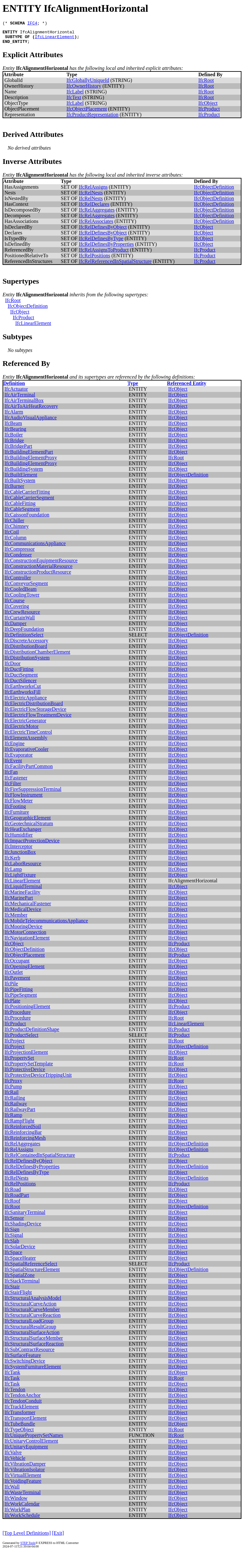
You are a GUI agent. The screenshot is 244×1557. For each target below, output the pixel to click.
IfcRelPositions (94, 259)
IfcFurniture (16, 816)
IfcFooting (15, 810)
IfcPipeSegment (20, 998)
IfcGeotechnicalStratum (28, 827)
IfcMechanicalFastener (27, 907)
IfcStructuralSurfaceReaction (34, 1347)
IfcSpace (13, 1256)
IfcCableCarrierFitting (27, 495)
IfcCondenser (18, 558)
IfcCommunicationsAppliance (35, 547)
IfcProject (14, 1044)
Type (132, 387)
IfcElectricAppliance (25, 701)
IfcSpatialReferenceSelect (30, 1267)
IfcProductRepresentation (92, 118)
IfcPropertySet (19, 1061)
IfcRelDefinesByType (101, 242)
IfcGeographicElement (27, 821)
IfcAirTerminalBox (24, 404)
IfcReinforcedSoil (22, 1130)
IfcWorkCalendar (22, 1507)
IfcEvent (13, 764)
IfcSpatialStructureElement (32, 1273)
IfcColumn (15, 541)
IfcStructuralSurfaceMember (33, 1342)
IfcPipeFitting (18, 993)
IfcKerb (12, 861)
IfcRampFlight (19, 1124)
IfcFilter (12, 787)
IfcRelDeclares (94, 208)
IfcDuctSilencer (20, 684)
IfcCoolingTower (21, 598)
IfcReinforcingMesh (25, 1141)
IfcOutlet (13, 976)
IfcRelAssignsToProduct (104, 253)
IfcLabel (75, 95)
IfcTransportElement (25, 1422)
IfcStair (12, 1290)
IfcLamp (13, 873)
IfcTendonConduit (23, 1404)
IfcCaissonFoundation (26, 518)
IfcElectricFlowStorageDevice (35, 713)
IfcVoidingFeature (22, 1484)
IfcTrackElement (21, 1410)
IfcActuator (16, 392)
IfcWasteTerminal (22, 1496)
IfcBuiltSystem (19, 484)
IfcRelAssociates (96, 225)
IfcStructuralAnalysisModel (32, 1301)
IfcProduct (209, 112)
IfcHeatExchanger (22, 833)
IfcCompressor (19, 553)
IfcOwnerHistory (83, 89)
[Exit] (58, 1537)
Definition (14, 387)
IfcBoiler (13, 438)
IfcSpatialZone (19, 1279)
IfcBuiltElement (20, 478)
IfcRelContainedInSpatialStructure (39, 1159)
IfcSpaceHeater (20, 1261)
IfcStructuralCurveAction (30, 1307)
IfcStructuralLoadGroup (29, 1324)
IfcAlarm (13, 415)
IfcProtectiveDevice (24, 1073)
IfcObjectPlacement (86, 112)
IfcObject (207, 107)
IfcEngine (14, 747)
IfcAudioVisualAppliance (30, 421)
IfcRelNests (91, 196)
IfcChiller (14, 524)
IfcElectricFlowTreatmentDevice (37, 718)
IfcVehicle (14, 1462)
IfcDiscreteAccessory (26, 644)
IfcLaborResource (22, 867)
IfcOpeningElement (24, 970)
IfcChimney (16, 530)
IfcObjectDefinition (214, 190)
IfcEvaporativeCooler (26, 753)
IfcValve (13, 1456)
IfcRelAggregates (97, 213)
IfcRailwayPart (19, 1113)
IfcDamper (15, 627)
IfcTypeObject (19, 1433)
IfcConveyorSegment (26, 587)
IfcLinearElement (54, 39)
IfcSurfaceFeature (22, 1359)
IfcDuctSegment (21, 678)
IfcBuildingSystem (23, 472)
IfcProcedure (17, 1016)
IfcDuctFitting (19, 673)
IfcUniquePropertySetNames (33, 1439)
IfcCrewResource (22, 615)
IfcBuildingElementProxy (30, 461)
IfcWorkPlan (17, 1513)
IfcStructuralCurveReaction (32, 1319)
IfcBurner (14, 490)
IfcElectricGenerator (25, 724)
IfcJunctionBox (20, 856)
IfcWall (12, 1490)
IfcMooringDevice (23, 930)
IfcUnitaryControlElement (31, 1444)
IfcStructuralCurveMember (32, 1313)
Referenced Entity (186, 387)
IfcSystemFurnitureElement (32, 1370)
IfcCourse (14, 604)
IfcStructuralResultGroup (30, 1330)
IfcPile (11, 987)
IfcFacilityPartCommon (28, 770)
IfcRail (11, 1096)
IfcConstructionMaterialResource (38, 570)
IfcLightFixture (20, 878)
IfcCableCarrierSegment (29, 501)
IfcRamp (13, 1119)
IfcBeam (13, 427)
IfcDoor (12, 667)
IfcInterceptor (18, 850)
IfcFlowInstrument (23, 798)
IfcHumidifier (18, 838)
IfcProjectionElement (26, 1056)
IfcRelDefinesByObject (103, 230)
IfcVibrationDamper (25, 1467)
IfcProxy (13, 1084)
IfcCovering (16, 610)
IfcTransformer (19, 1416)
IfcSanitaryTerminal (24, 1216)
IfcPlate (12, 1004)
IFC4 (32, 24)
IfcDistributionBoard (25, 650)
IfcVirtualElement (22, 1479)
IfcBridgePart (18, 450)
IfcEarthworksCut (22, 690)
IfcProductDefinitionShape (31, 1033)
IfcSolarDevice (19, 1250)
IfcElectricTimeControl (28, 735)
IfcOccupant (17, 964)
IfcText (73, 101)
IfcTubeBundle (19, 1427)
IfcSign (11, 1233)
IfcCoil (11, 535)
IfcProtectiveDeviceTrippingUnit (38, 1079)
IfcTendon (14, 1393)
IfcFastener (15, 781)
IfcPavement (17, 981)
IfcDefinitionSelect (24, 638)
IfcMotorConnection (25, 936)
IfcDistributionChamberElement (37, 655)
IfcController (17, 581)
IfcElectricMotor (21, 730)
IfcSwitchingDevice (24, 1364)
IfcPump (13, 1090)
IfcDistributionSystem (27, 661)
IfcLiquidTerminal (23, 890)
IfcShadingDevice (22, 1227)
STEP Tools (27, 1546)
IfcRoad (12, 1193)
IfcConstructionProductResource (37, 575)
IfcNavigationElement (27, 941)
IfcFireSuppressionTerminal (32, 793)
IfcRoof (12, 1204)
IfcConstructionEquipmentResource (41, 564)
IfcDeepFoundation (24, 633)
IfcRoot (206, 84)
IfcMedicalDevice (22, 913)
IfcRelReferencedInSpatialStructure (115, 265)
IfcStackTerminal (22, 1284)
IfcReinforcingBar (23, 1136)
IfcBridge (14, 444)
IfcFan (11, 775)
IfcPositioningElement (27, 1010)
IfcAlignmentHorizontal (47, 34)
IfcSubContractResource (29, 1353)
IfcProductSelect (21, 1038)
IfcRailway (15, 1107)
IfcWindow (15, 1502)
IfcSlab (11, 1244)
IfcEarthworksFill (22, 695)
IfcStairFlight (18, 1296)
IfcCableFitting (20, 507)
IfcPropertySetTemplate (28, 1067)
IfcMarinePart (18, 901)
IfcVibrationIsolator (24, 1473)
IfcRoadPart (16, 1199)
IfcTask (12, 1382)
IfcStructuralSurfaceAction (31, 1336)
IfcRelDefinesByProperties (106, 248)
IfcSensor (14, 1221)
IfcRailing (14, 1101)
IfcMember (15, 918)
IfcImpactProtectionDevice (31, 844)
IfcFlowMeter (18, 804)
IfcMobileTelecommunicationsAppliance (46, 924)
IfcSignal (13, 1239)
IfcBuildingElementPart (28, 455)
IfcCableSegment (22, 513)
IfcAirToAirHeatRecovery (31, 410)
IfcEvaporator (18, 758)
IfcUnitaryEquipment (26, 1450)
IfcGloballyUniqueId (87, 84)
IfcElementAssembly (25, 741)
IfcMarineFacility (22, 896)
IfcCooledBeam (20, 593)
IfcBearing (15, 432)
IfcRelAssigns (93, 190)
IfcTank (12, 1376)
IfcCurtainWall (19, 621)
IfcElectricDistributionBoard (33, 707)
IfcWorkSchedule (22, 1519)
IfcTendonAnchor (22, 1399)
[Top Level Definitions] (27, 1537)
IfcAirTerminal (19, 398)
